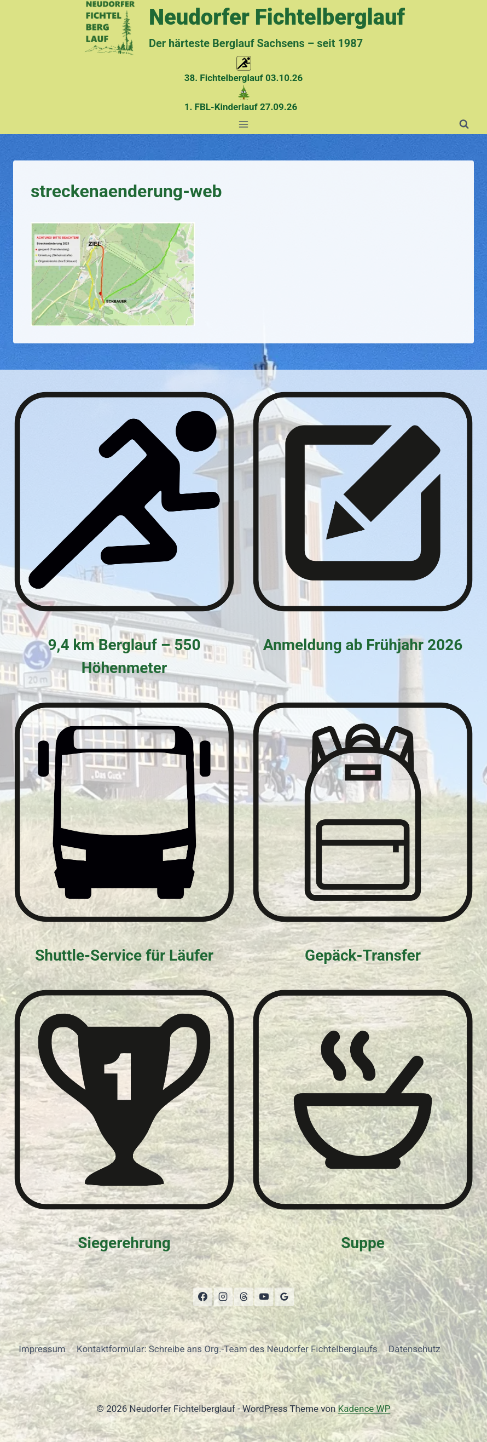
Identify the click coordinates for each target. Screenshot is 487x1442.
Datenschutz (414, 1348)
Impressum (42, 1348)
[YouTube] (263, 1297)
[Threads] (243, 1297)
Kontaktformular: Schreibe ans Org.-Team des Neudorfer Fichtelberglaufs (227, 1348)
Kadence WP (364, 1408)
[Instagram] (223, 1297)
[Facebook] (202, 1297)
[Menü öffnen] (244, 124)
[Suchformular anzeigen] (464, 124)
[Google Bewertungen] (284, 1297)
